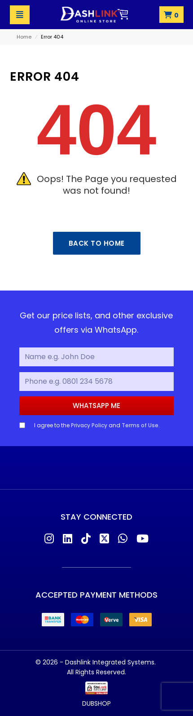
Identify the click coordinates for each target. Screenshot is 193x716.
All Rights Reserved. (96, 672)
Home (24, 36)
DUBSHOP (96, 703)
